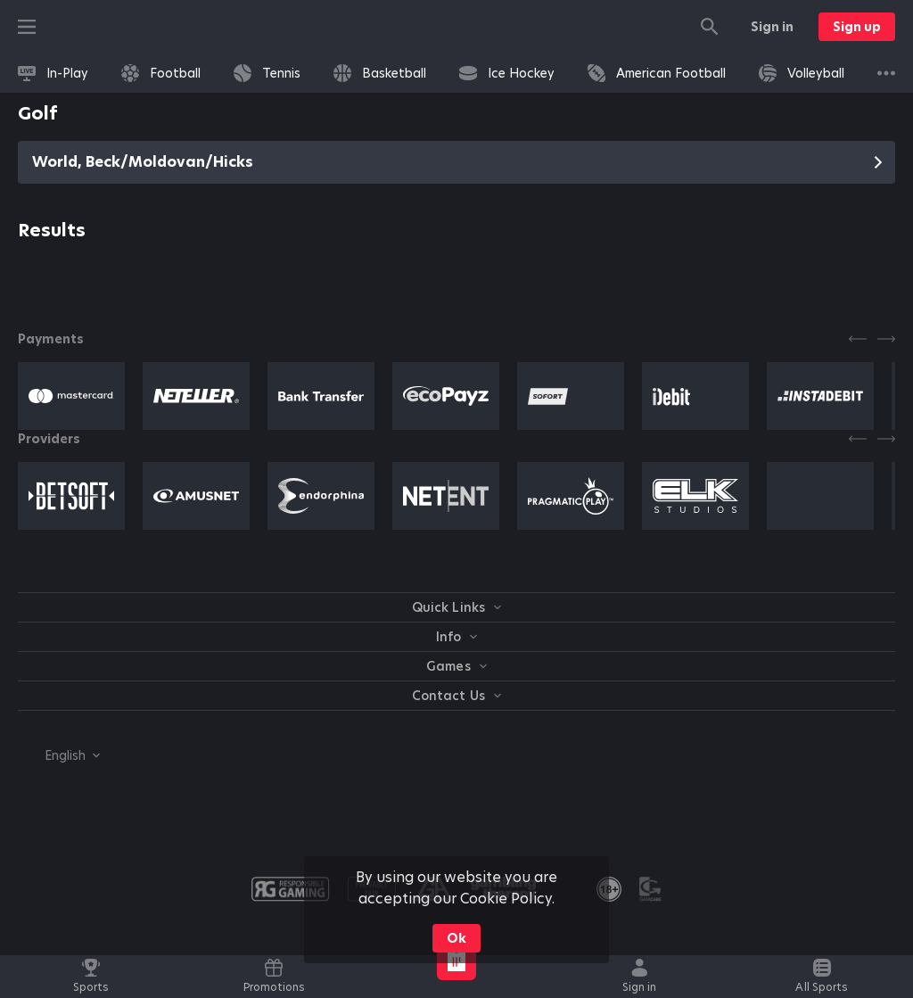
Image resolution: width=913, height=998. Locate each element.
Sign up (857, 27)
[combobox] (59, 755)
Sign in (772, 27)
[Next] (886, 339)
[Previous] (858, 339)
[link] (53, 73)
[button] (71, 396)
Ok (456, 938)
